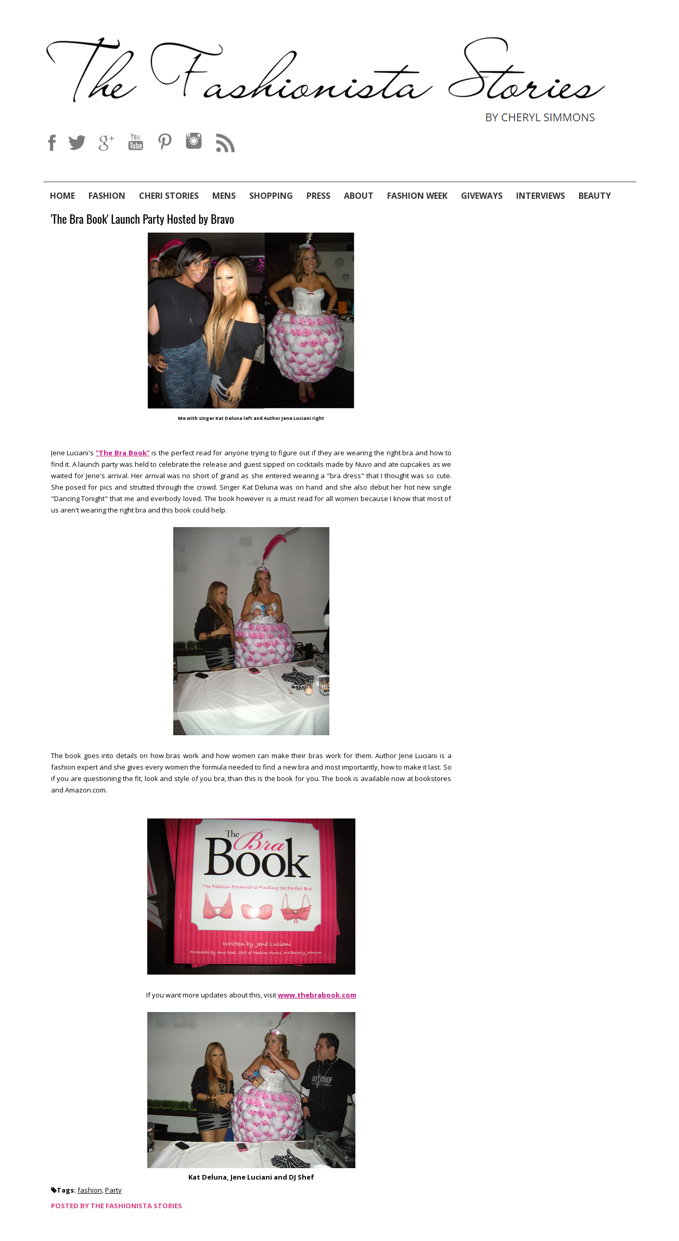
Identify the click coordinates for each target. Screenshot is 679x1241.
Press (318, 195)
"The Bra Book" (123, 452)
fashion (90, 1190)
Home (62, 195)
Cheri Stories (169, 195)
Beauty (595, 195)
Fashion (106, 195)
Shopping (271, 195)
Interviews (540, 195)
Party (113, 1190)
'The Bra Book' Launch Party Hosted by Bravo (143, 219)
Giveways (482, 195)
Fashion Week (417, 195)
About (359, 195)
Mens (224, 195)
